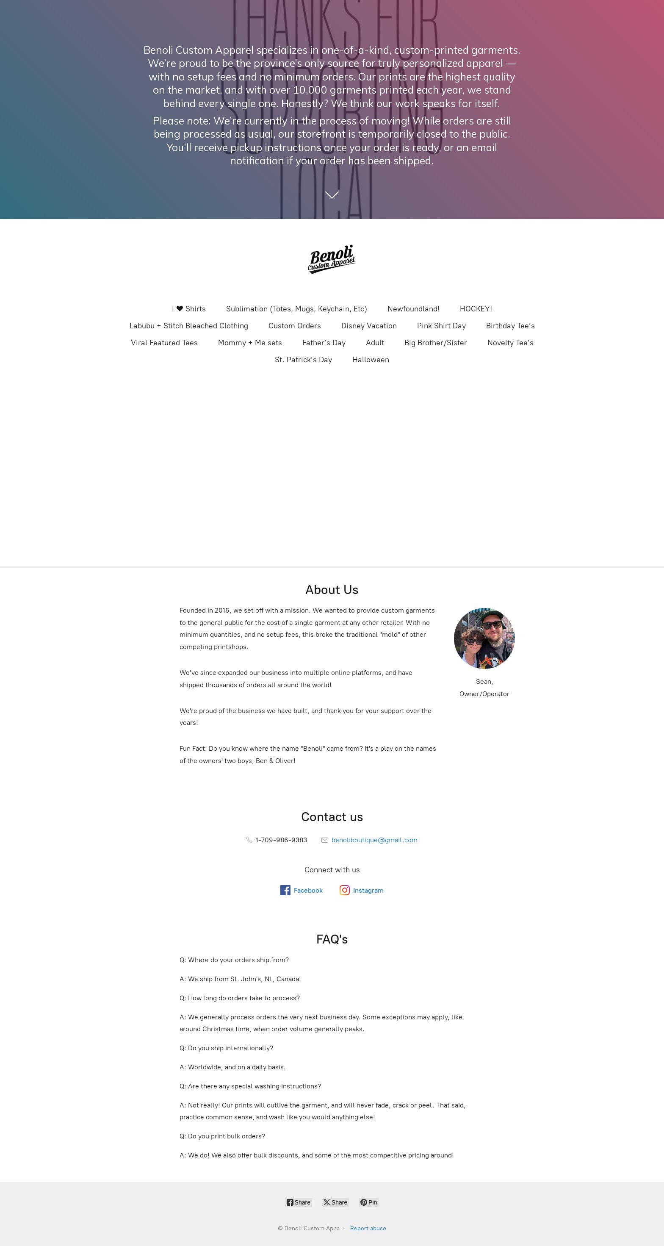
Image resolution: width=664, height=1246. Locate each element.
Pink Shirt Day (441, 325)
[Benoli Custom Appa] (332, 261)
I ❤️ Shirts (189, 309)
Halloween (370, 359)
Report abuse (368, 1228)
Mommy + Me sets (250, 342)
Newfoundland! (413, 309)
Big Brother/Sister (435, 342)
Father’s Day (324, 342)
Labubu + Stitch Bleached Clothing (189, 325)
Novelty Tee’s (510, 342)
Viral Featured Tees (164, 342)
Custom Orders (294, 325)
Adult (375, 342)
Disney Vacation (369, 325)
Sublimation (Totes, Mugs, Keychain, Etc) (296, 309)
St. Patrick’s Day (303, 359)
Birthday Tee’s (510, 325)
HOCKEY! (476, 309)
